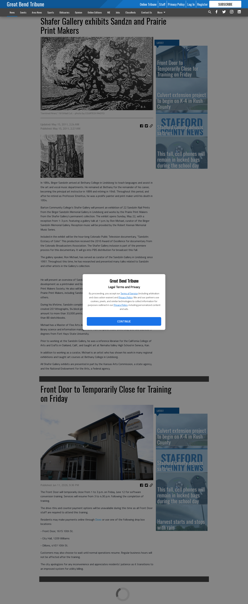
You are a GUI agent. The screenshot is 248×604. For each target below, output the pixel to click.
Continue (124, 321)
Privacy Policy (125, 297)
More (162, 12)
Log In (191, 4)
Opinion (78, 12)
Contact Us (146, 12)
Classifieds (130, 12)
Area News (37, 12)
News (12, 12)
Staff (162, 4)
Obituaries (64, 12)
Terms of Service (129, 293)
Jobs (118, 12)
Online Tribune (148, 4)
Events (23, 12)
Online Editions (95, 12)
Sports (50, 12)
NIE (108, 12)
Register (202, 4)
